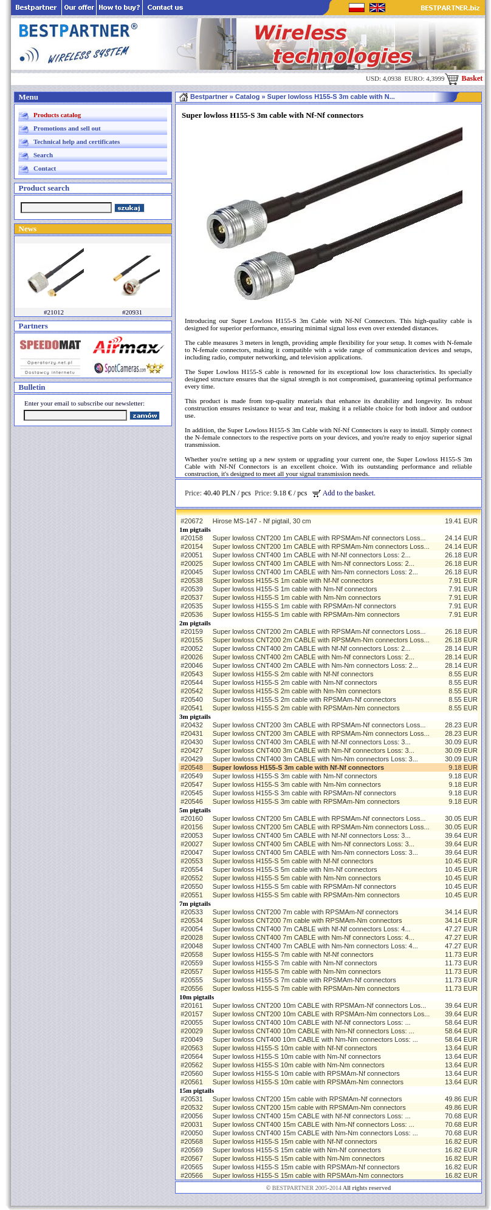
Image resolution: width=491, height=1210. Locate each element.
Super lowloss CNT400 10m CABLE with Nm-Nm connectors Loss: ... (315, 1039)
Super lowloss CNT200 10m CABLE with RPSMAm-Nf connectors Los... (320, 1005)
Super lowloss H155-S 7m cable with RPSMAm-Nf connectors (304, 980)
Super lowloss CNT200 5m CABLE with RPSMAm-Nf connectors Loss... (319, 818)
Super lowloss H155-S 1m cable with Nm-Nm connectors (297, 597)
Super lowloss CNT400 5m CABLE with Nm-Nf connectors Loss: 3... (313, 844)
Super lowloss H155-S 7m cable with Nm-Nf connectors (295, 963)
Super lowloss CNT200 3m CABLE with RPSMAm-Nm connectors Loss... (321, 733)
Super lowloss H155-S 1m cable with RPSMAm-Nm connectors (306, 614)
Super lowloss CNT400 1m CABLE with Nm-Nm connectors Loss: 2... (315, 572)
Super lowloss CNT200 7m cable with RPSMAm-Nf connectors (306, 912)
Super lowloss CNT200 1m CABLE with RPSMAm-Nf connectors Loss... (319, 538)
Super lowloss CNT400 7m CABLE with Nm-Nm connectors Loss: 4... (315, 946)
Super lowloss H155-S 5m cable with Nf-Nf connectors (293, 861)
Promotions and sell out (67, 128)
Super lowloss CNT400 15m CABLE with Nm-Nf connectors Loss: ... (313, 1124)
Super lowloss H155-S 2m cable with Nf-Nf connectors (293, 674)
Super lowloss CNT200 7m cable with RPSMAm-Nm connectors (307, 920)
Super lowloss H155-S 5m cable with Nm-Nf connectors (295, 869)
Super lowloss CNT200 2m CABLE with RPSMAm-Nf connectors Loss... (319, 631)
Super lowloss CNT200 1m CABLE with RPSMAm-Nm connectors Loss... (321, 546)
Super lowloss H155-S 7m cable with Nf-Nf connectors (293, 954)
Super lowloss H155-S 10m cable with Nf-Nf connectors (295, 1048)
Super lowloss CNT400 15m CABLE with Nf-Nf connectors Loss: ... (312, 1116)
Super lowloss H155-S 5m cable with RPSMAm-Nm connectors (306, 895)
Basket (464, 78)
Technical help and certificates (76, 141)
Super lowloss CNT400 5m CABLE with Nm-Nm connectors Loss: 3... (315, 852)
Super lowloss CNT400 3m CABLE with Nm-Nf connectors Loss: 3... (313, 750)
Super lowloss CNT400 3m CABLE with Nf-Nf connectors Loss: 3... (312, 742)
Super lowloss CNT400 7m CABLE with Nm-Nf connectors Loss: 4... (313, 937)
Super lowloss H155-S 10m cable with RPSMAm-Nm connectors (308, 1082)
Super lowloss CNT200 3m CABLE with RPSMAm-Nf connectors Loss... (319, 725)
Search (43, 154)
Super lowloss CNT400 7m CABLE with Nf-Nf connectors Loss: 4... (312, 929)
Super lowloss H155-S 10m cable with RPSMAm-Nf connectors (306, 1073)
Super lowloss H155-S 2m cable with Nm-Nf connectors (295, 682)
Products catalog (57, 114)
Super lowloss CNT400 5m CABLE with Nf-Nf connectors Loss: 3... (312, 835)
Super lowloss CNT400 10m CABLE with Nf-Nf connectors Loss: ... (312, 1022)
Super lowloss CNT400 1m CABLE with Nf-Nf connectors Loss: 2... (312, 555)
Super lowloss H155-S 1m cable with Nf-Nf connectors (293, 580)
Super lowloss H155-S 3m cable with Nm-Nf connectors (295, 776)
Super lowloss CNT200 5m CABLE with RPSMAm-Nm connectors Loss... (321, 827)
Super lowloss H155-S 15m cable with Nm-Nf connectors (297, 1150)
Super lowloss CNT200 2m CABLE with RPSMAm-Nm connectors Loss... (321, 640)
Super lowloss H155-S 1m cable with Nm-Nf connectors (295, 589)
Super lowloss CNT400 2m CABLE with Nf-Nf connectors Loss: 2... (312, 648)
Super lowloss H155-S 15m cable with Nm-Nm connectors (299, 1158)
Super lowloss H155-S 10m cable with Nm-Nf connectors (297, 1056)
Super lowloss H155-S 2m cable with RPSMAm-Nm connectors (306, 708)
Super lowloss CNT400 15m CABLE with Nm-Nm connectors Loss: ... (315, 1133)
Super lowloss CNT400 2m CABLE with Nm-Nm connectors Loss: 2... (315, 665)
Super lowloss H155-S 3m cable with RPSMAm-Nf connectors (304, 793)
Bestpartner (203, 96)
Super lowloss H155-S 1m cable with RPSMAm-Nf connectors (304, 606)
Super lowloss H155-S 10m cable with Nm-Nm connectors (299, 1065)
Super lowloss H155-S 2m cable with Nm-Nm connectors (297, 691)
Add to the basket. (344, 493)
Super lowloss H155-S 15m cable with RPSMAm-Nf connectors (306, 1167)
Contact (44, 168)
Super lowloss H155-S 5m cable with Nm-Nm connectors (297, 878)
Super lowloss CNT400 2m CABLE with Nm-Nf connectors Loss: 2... (313, 657)
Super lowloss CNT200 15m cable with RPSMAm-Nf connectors (307, 1099)
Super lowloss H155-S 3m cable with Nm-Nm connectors (297, 784)
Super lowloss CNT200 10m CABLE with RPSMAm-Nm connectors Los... (321, 1014)
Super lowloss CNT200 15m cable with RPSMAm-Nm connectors (309, 1107)
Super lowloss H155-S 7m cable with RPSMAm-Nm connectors (306, 988)
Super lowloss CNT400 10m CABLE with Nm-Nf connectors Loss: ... (313, 1031)
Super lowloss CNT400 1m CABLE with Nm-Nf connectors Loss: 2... (313, 563)
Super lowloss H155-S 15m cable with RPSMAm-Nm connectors (308, 1175)
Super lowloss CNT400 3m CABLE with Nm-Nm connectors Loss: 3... (315, 759)
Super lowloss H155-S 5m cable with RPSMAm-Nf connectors (304, 886)
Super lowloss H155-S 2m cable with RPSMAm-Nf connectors (304, 699)
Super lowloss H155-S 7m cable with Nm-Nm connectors (297, 971)
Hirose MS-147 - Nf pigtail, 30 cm (262, 521)
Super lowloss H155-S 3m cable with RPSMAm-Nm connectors (306, 801)
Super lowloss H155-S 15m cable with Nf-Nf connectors (295, 1141)
